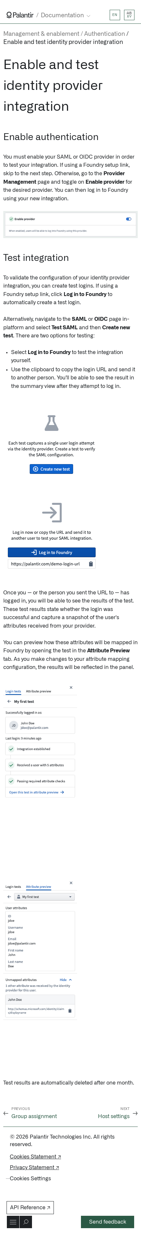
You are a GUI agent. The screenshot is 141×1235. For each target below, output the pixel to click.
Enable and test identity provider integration (63, 42)
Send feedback (107, 1222)
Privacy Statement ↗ (34, 1167)
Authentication (104, 34)
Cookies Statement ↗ (35, 1156)
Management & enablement (41, 34)
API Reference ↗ (30, 1207)
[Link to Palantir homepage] (20, 15)
